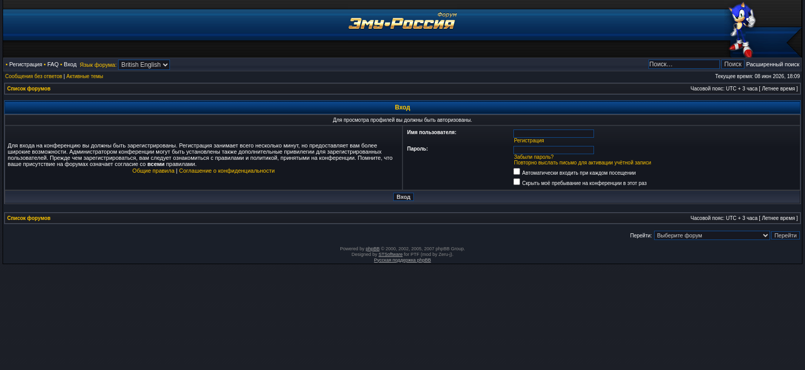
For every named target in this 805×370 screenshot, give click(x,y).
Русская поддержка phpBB (402, 260)
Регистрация (25, 64)
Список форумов (29, 88)
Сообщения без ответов (33, 76)
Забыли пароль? (533, 157)
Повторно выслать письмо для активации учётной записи (582, 162)
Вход (70, 64)
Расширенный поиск (772, 64)
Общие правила (153, 171)
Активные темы (84, 76)
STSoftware (390, 254)
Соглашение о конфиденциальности (227, 171)
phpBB (372, 248)
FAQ (53, 64)
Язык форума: (98, 65)
